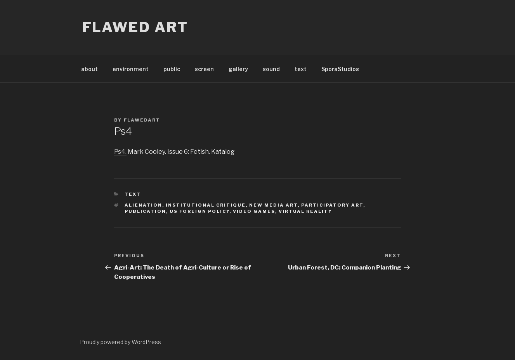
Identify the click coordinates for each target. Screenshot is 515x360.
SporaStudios (340, 69)
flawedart (142, 120)
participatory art (332, 205)
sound (271, 69)
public (171, 69)
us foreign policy (199, 211)
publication (145, 211)
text (301, 69)
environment (131, 69)
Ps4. (120, 151)
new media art (273, 205)
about (89, 69)
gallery (238, 69)
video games (254, 211)
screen (204, 69)
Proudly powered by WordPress (120, 342)
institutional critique (206, 205)
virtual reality (305, 211)
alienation (143, 205)
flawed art (135, 27)
